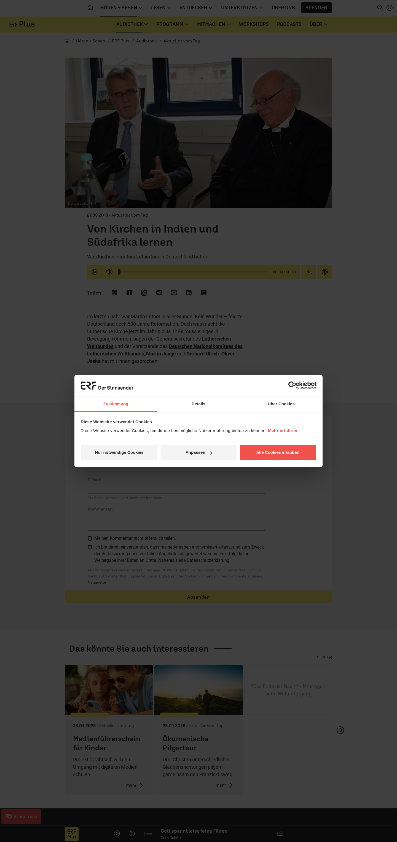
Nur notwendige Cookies (119, 452)
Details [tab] (198, 403)
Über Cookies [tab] (281, 403)
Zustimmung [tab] (115, 403)
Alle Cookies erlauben (277, 452)
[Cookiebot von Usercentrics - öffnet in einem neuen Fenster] (292, 385)
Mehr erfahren (282, 430)
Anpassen (199, 452)
